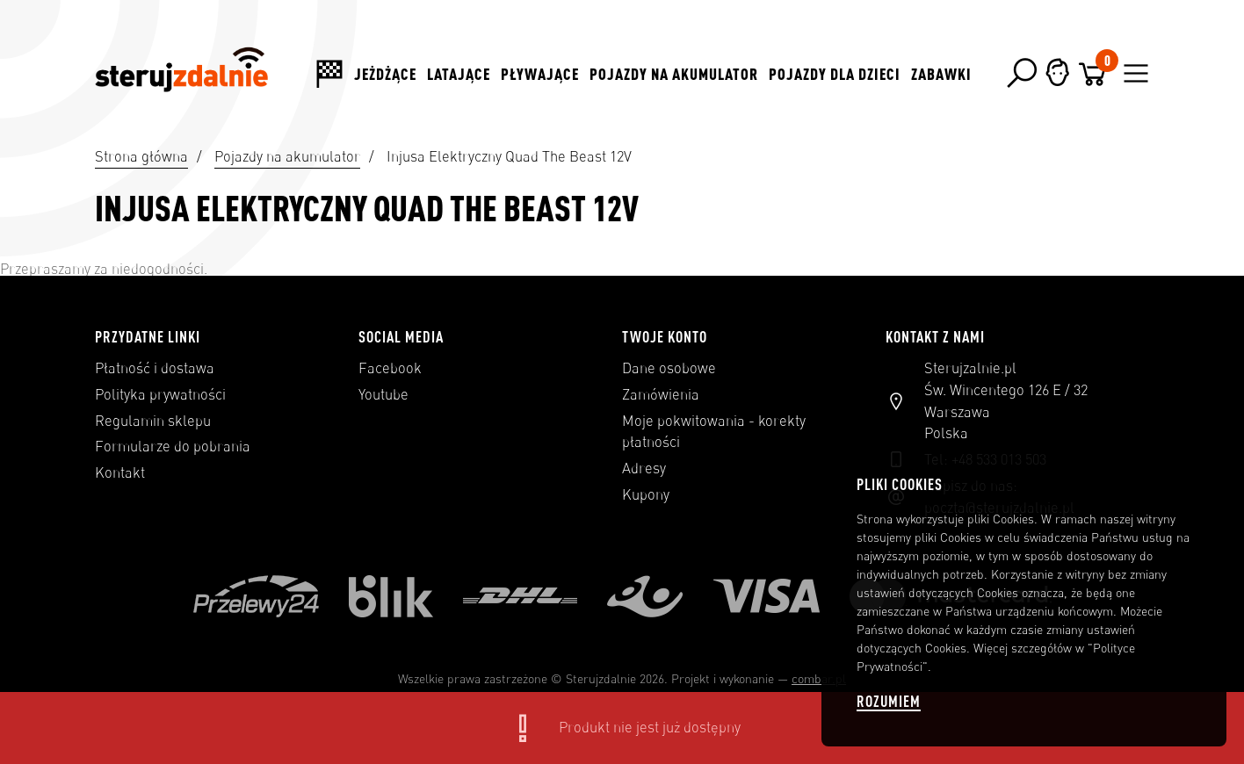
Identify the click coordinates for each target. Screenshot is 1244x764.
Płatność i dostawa (154, 368)
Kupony (645, 494)
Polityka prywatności (160, 394)
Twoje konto (664, 336)
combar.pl (819, 678)
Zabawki (941, 73)
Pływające (540, 73)
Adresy (644, 468)
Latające (458, 73)
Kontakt (120, 472)
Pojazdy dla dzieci (834, 73)
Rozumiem (889, 701)
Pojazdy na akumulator (673, 73)
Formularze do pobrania (172, 446)
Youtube (383, 394)
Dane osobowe (669, 368)
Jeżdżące (385, 73)
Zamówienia (660, 394)
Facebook (390, 368)
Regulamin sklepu (153, 420)
